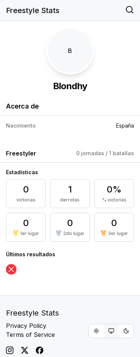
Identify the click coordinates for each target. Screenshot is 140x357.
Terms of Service (30, 334)
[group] (111, 331)
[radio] (96, 331)
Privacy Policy (26, 325)
